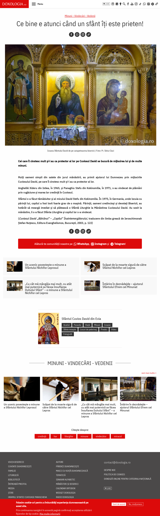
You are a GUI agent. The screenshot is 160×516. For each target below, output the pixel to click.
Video (113, 329)
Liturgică (13, 475)
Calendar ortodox (65, 488)
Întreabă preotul (17, 484)
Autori (59, 462)
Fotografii (67, 334)
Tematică (61, 475)
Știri (10, 493)
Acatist (66, 324)
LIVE (107, 4)
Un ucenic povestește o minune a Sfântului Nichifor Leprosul (45, 266)
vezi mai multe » (149, 373)
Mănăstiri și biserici (67, 484)
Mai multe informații (50, 513)
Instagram (101, 244)
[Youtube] (132, 3)
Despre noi (109, 470)
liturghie (69, 436)
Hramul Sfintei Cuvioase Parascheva (27, 497)
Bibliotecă (14, 479)
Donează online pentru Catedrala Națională (127, 479)
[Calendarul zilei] (117, 3)
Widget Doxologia (65, 493)
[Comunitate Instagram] (148, 3)
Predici (104, 329)
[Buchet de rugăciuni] (120, 3)
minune (84, 436)
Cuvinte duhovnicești (20, 466)
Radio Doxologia (65, 497)
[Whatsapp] (77, 34)
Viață (87, 324)
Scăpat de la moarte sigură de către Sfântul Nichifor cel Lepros (124, 266)
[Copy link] (88, 34)
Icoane (107, 324)
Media (11, 488)
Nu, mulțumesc (135, 504)
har (55, 436)
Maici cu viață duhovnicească (72, 471)
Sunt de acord (119, 504)
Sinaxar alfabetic (65, 479)
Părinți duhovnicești (67, 466)
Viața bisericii (16, 462)
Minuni (97, 324)
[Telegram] (152, 3)
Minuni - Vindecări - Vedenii (80, 16)
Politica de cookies (114, 474)
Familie (12, 471)
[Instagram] (136, 3)
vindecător (101, 436)
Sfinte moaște (69, 329)
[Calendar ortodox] (112, 3)
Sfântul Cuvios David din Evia (81, 319)
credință (42, 436)
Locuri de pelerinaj (88, 329)
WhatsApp (83, 244)
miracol (118, 436)
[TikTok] (140, 3)
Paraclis (77, 324)
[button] (37, 4)
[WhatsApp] (144, 3)
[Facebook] (128, 3)
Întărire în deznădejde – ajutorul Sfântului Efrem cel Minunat (122, 285)
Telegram (119, 244)
